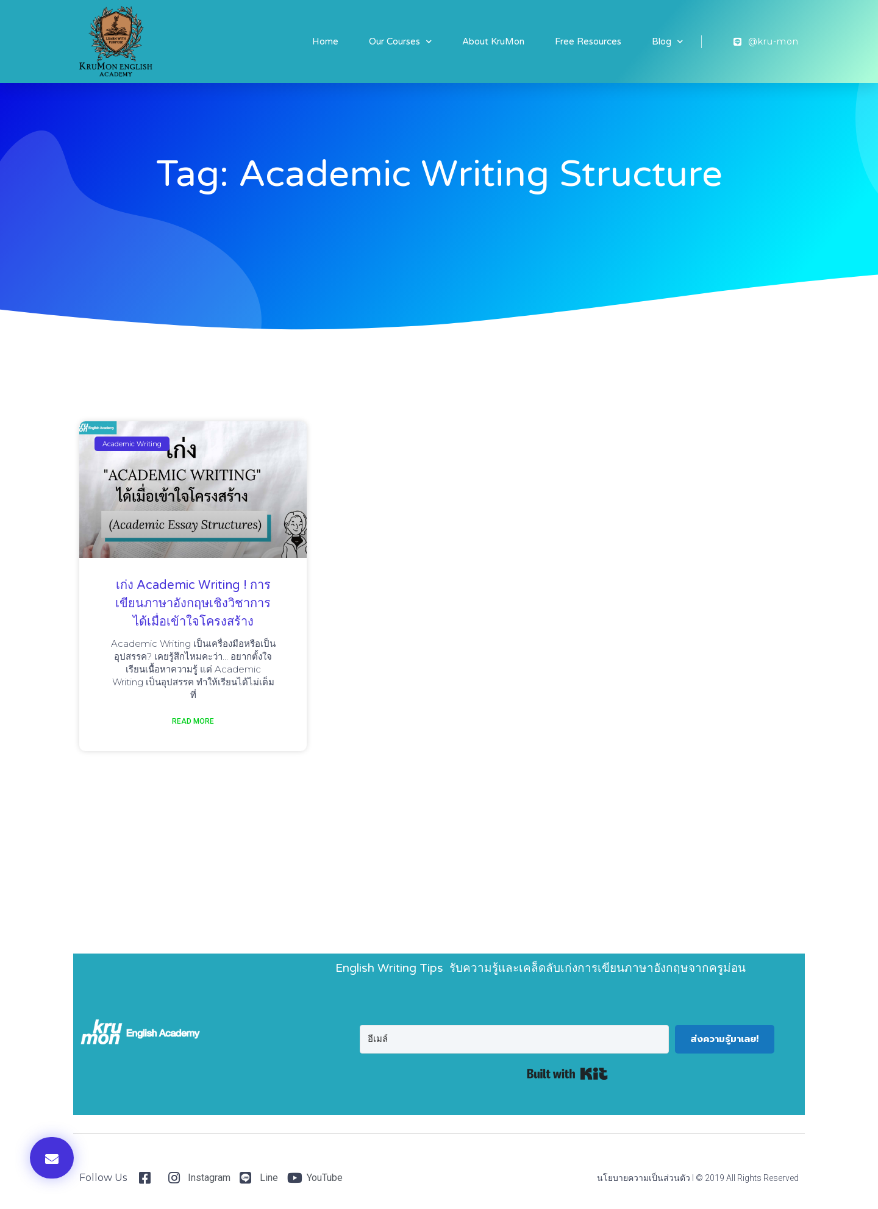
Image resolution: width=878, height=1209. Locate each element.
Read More (193, 721)
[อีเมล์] (514, 1039)
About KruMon (493, 41)
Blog (667, 41)
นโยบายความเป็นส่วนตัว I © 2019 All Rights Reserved (698, 1178)
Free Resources (588, 41)
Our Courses (400, 41)
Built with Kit (567, 1074)
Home (325, 41)
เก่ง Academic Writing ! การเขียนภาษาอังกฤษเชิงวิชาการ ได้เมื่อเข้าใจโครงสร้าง (193, 603)
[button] (52, 1158)
